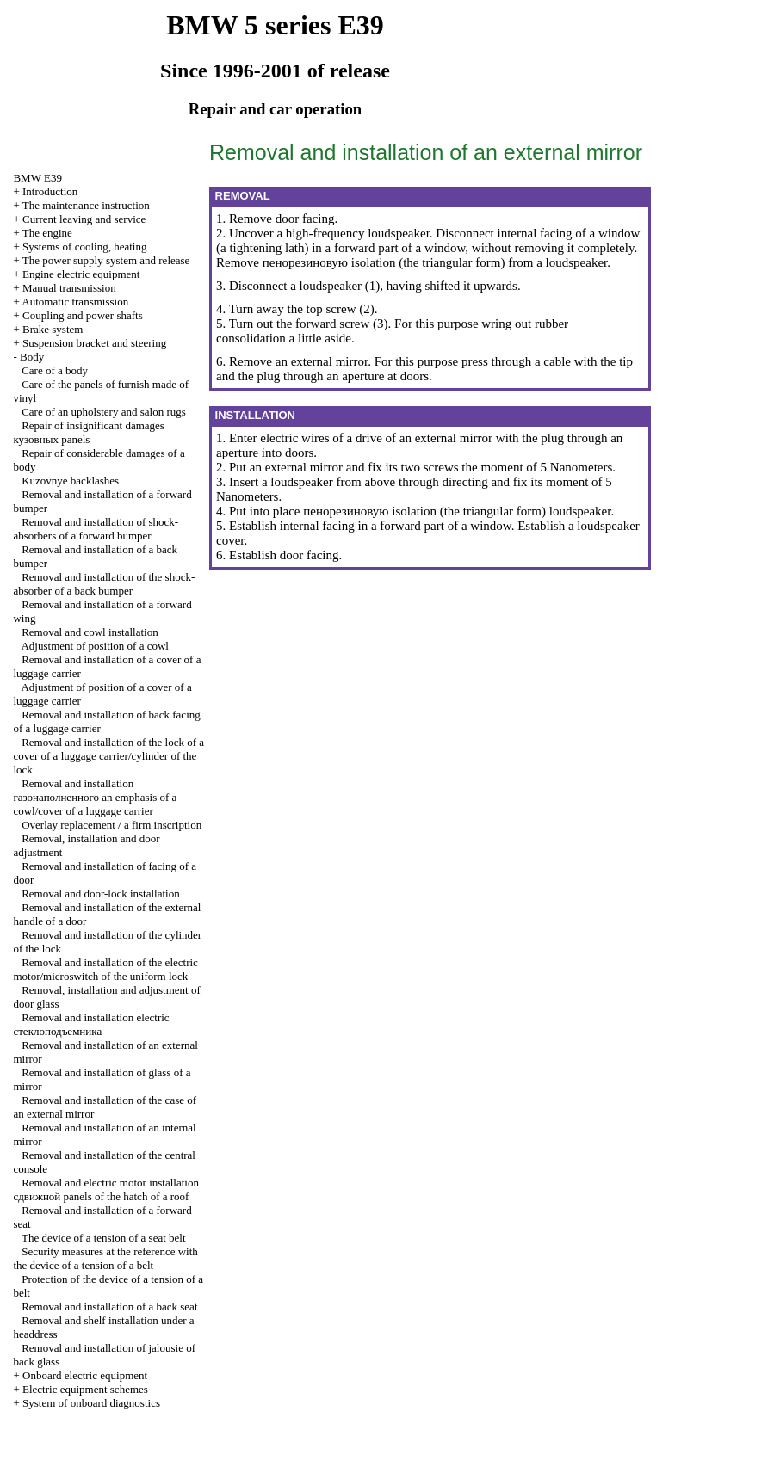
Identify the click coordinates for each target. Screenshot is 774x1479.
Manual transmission (69, 287)
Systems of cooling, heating (84, 246)
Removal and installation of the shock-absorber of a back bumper (104, 583)
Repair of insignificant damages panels (88, 432)
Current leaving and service (84, 219)
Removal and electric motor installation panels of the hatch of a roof (106, 1189)
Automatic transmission (75, 301)
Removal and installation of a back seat (109, 1306)
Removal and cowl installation (90, 631)
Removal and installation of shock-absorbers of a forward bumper (95, 528)
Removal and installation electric (91, 1024)
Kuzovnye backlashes (70, 480)
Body (32, 356)
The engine (47, 232)
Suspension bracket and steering (94, 342)
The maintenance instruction (86, 205)
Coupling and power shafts (82, 315)
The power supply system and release (106, 260)
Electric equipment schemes (85, 1389)
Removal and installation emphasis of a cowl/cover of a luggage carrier (94, 797)
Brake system (52, 329)
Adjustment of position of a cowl (95, 645)
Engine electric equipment (80, 274)
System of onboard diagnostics (91, 1402)
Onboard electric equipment (84, 1375)
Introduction (49, 191)
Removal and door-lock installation (101, 893)
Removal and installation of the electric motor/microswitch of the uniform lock (105, 969)
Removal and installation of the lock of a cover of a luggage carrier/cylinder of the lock (108, 756)
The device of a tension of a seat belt (104, 1237)
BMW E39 (37, 177)
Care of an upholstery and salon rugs (104, 411)
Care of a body (55, 370)
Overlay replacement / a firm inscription (111, 824)
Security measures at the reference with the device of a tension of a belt (105, 1258)
